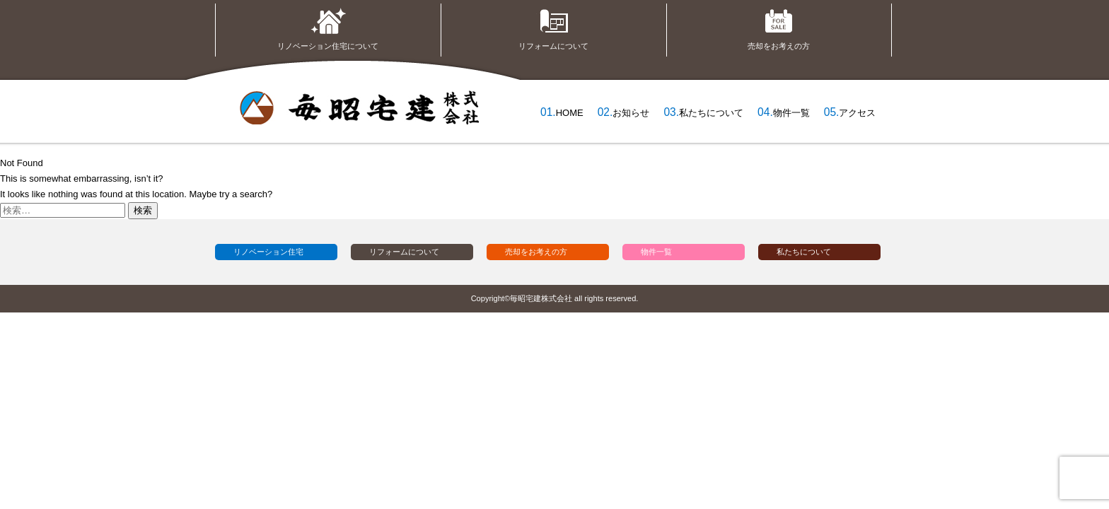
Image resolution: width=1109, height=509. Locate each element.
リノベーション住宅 (268, 251)
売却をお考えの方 (779, 27)
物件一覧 (791, 112)
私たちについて (711, 112)
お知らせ (630, 112)
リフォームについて (553, 27)
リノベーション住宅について (327, 27)
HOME (569, 112)
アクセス (857, 112)
